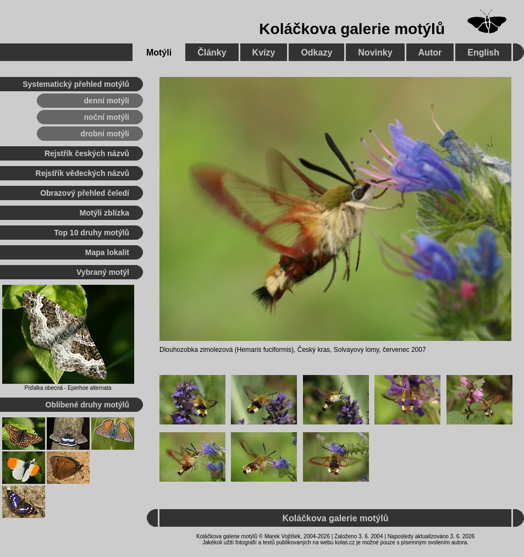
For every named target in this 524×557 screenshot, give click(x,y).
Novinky (375, 52)
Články (211, 52)
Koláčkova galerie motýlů (352, 28)
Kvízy (263, 52)
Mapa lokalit (107, 252)
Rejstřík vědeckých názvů (82, 173)
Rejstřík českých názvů (87, 153)
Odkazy (316, 52)
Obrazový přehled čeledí (84, 193)
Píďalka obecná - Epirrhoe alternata (68, 388)
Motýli (159, 52)
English (483, 52)
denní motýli (106, 100)
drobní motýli (104, 133)
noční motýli (106, 117)
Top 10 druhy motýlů (91, 232)
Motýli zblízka (104, 212)
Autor (430, 52)
